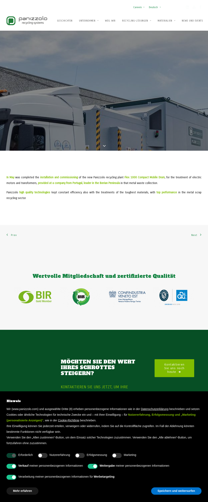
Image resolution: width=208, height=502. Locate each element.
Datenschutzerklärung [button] (154, 409)
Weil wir (110, 20)
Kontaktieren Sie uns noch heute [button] (175, 309)
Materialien (166, 20)
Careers (138, 7)
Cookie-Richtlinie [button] (68, 420)
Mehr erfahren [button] (22, 490)
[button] (187, 7)
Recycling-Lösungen (136, 20)
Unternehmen (89, 20)
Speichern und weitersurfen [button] (176, 490)
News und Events (192, 20)
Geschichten (65, 20)
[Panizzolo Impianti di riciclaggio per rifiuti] (26, 20)
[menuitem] (139, 5)
